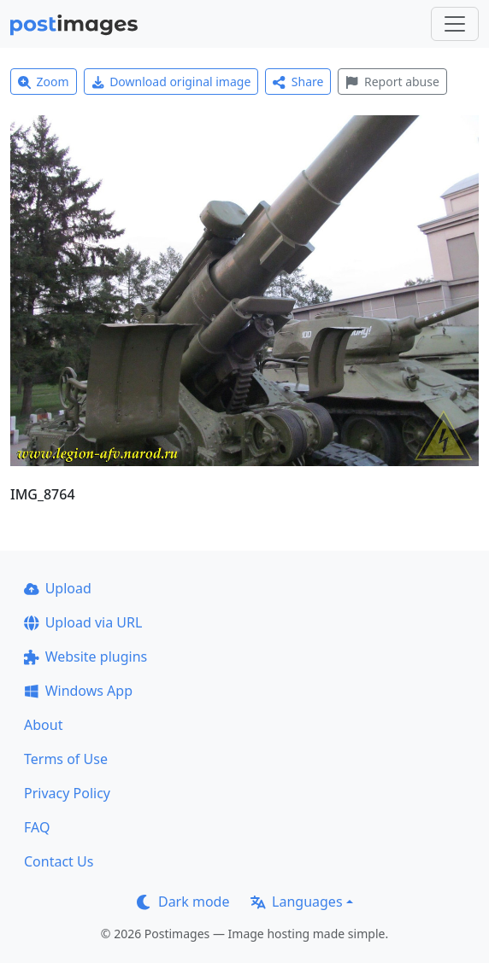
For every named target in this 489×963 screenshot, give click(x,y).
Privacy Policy (67, 793)
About (43, 724)
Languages (296, 901)
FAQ (37, 827)
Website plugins (85, 656)
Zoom (43, 81)
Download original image (171, 81)
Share (298, 81)
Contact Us (58, 861)
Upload (57, 588)
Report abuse (392, 81)
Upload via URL (83, 622)
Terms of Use (66, 759)
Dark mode (183, 901)
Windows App (78, 690)
